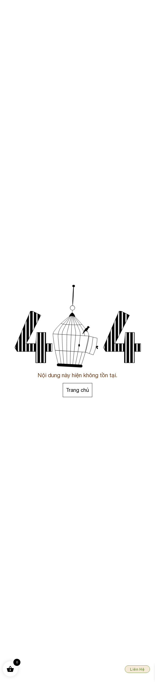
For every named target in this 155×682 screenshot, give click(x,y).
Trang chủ (77, 390)
